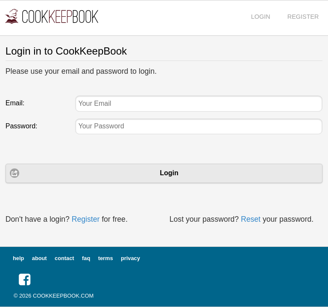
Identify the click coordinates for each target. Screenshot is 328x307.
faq (86, 258)
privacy (130, 258)
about (39, 258)
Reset (251, 219)
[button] (24, 279)
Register (86, 219)
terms (105, 258)
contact (64, 258)
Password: (22, 126)
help (18, 258)
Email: (15, 103)
